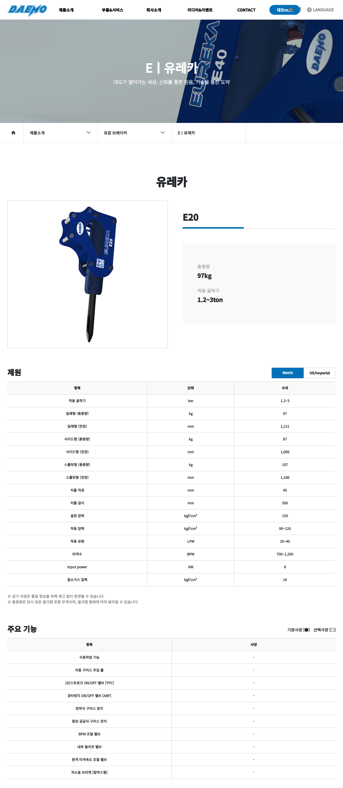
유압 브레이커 (134, 133)
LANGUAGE (320, 10)
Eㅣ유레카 (186, 133)
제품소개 (66, 10)
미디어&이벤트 (200, 10)
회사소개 (153, 10)
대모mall (285, 10)
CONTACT (246, 10)
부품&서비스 (112, 10)
